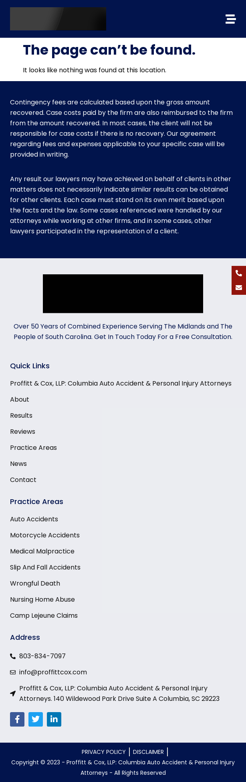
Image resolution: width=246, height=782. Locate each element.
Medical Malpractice (42, 551)
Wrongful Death (35, 584)
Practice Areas (33, 448)
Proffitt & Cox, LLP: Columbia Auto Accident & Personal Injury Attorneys (121, 384)
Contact (23, 480)
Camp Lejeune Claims (44, 616)
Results (21, 416)
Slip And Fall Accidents (45, 568)
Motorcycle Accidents (45, 535)
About (19, 400)
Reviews (22, 432)
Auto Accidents (34, 519)
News (18, 464)
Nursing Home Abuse (42, 600)
